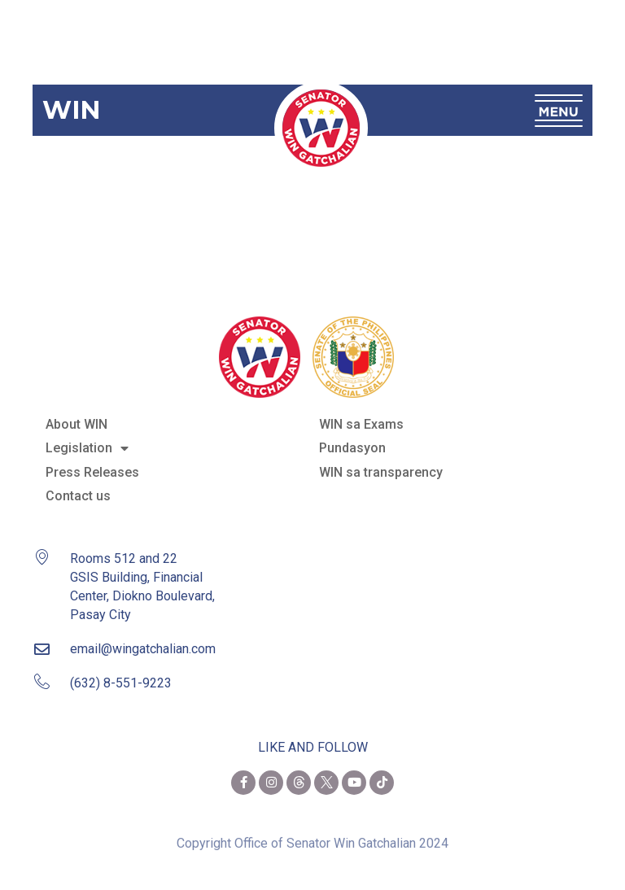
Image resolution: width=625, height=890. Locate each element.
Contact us (78, 496)
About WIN (76, 424)
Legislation (87, 448)
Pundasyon (352, 448)
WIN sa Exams (361, 424)
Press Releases (92, 472)
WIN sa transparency (381, 472)
